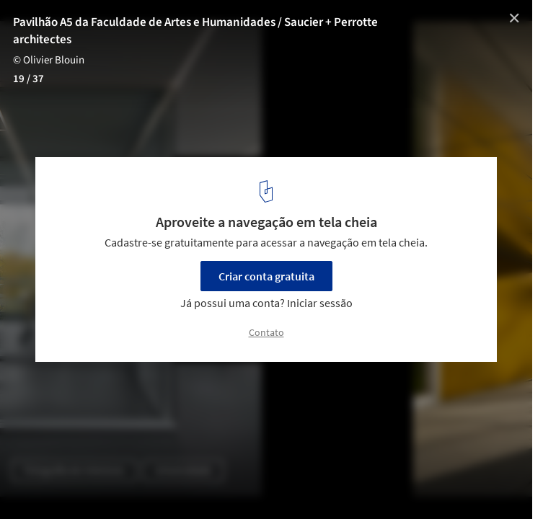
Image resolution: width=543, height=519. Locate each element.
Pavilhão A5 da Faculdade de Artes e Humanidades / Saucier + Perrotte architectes (195, 31)
